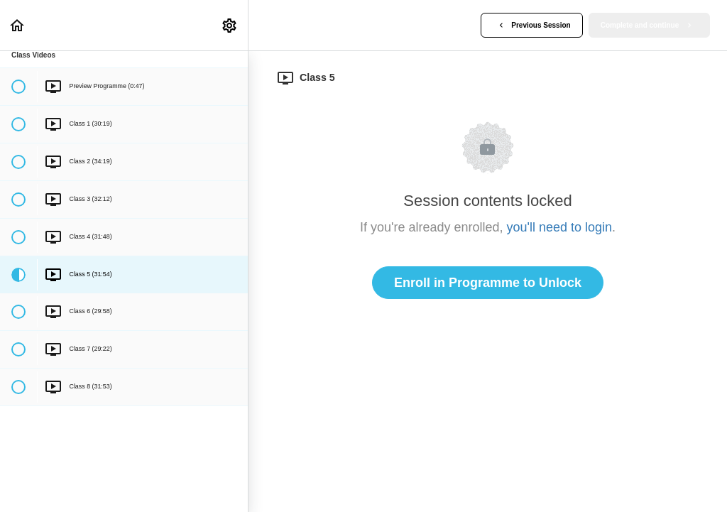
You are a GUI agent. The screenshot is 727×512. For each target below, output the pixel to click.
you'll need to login (560, 227)
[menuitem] (230, 25)
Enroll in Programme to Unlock (487, 283)
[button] (17, 25)
